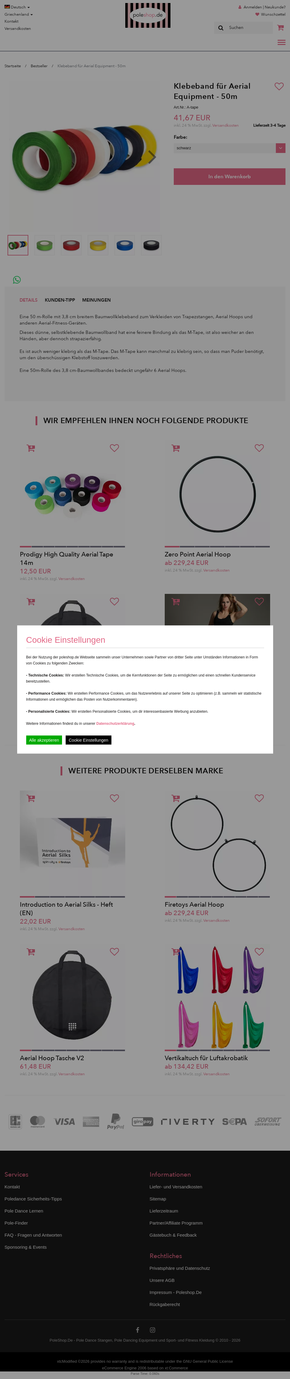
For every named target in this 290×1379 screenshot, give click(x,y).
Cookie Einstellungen (88, 740)
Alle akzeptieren (44, 740)
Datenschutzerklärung (115, 723)
